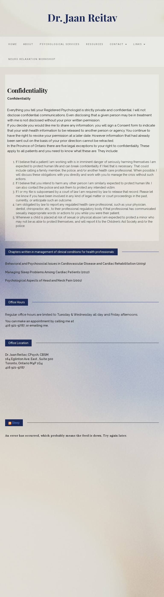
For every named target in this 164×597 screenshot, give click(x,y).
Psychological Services (60, 44)
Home (12, 44)
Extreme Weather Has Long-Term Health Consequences (48, 528)
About (28, 44)
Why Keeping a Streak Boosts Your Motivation (41, 519)
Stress (16, 454)
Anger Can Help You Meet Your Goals (33, 467)
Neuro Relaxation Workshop (32, 59)
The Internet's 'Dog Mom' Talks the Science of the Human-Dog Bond (57, 493)
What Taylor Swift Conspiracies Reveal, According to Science (52, 476)
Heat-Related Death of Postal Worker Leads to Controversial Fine (56, 511)
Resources (94, 44)
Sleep (16, 422)
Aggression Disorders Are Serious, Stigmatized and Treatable (52, 485)
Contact (118, 44)
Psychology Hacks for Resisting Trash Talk (38, 502)
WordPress (108, 559)
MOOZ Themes (73, 559)
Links (139, 44)
